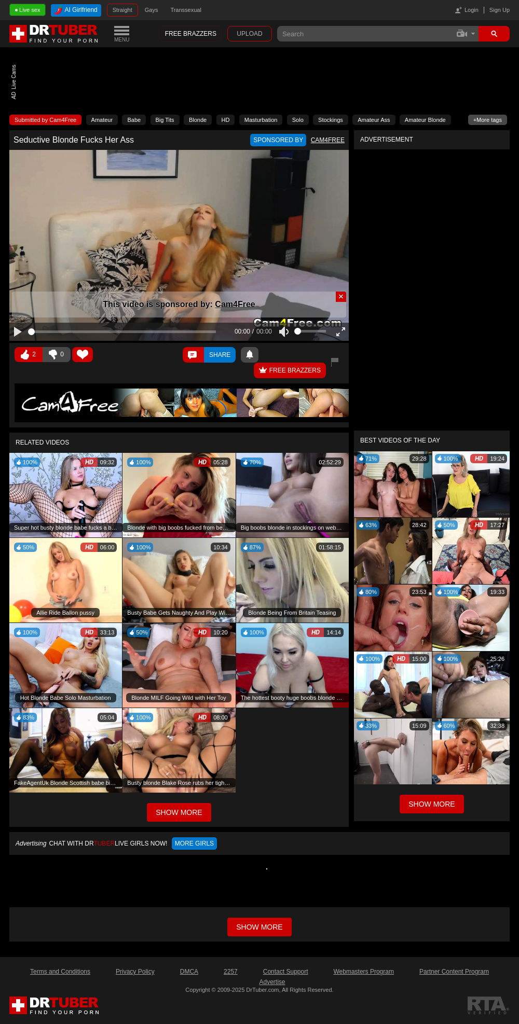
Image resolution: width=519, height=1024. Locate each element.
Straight (122, 10)
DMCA (189, 971)
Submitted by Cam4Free (45, 120)
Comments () (193, 355)
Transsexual (185, 10)
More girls (194, 843)
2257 (231, 971)
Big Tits (165, 120)
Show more (259, 927)
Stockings (330, 120)
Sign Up (499, 10)
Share (219, 354)
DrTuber (54, 34)
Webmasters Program (363, 971)
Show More (431, 804)
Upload (249, 33)
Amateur (102, 120)
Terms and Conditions (60, 971)
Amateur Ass (374, 120)
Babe (134, 120)
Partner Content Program (454, 971)
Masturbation (261, 120)
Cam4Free (235, 304)
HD (226, 120)
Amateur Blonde (425, 120)
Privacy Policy (135, 971)
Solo (298, 120)
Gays (151, 10)
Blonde (198, 120)
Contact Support (285, 971)
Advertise (272, 982)
